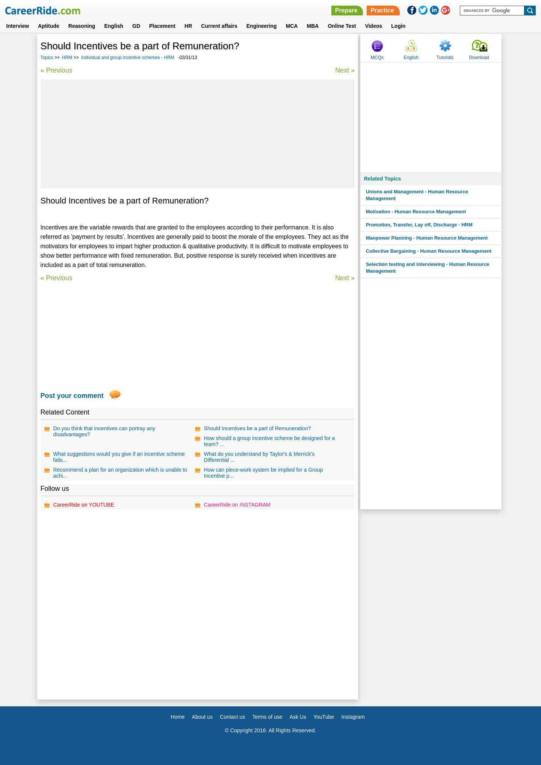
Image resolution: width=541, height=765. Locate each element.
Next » (345, 70)
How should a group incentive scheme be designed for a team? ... (269, 441)
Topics (47, 57)
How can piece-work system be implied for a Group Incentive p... (263, 473)
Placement (162, 26)
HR (188, 26)
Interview (17, 26)
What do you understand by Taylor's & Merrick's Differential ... (259, 457)
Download (479, 57)
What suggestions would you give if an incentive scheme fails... (119, 457)
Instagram (352, 717)
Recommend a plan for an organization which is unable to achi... (120, 473)
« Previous (57, 70)
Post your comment (72, 395)
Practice (382, 10)
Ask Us (298, 717)
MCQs (377, 57)
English (113, 26)
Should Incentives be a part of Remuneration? (257, 428)
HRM (67, 57)
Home (177, 717)
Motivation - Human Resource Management (416, 211)
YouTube (323, 717)
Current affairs (219, 26)
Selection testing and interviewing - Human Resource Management (428, 267)
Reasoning (81, 26)
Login (398, 26)
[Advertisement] (198, 134)
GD (136, 26)
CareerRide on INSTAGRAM (237, 505)
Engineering (261, 26)
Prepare (346, 10)
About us (202, 717)
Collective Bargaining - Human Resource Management (428, 251)
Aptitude (48, 26)
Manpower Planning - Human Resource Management (427, 238)
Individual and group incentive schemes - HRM (127, 57)
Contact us (232, 717)
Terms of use (267, 717)
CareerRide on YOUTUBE (83, 505)
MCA (292, 26)
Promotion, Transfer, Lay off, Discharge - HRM (419, 225)
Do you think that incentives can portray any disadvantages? (104, 431)
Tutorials (445, 57)
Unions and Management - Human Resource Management (417, 195)
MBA (313, 26)
